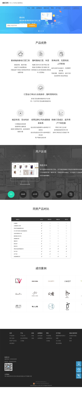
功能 (32, 338)
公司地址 (7, 374)
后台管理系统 (24, 338)
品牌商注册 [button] (67, 8)
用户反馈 (11, 338)
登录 (70, 340)
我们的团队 (59, 343)
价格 (33, 8)
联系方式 (7, 357)
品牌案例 (39, 8)
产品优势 (11, 335)
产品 (28, 8)
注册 (70, 338)
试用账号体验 (72, 335)
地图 (57, 338)
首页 (23, 8)
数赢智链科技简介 (61, 335)
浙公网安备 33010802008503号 (41, 383)
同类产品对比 (13, 340)
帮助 (52, 8)
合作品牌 (40, 335)
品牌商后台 (49, 338)
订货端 (22, 340)
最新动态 (46, 8)
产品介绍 (22, 335)
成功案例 (11, 343)
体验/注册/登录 (73, 333)
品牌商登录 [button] (76, 8)
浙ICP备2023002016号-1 (41, 381)
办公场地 (58, 340)
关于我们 (58, 8)
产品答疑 (48, 335)
